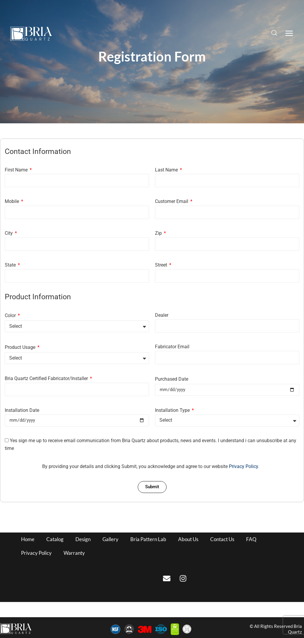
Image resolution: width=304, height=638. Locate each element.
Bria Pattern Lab (148, 539)
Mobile (12, 201)
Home (27, 539)
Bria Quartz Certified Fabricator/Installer (47, 378)
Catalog (55, 539)
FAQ (251, 539)
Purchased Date (171, 379)
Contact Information (38, 151)
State (11, 265)
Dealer (161, 315)
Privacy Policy (243, 466)
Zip (159, 233)
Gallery (110, 539)
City (9, 233)
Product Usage (21, 347)
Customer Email (172, 201)
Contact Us (222, 539)
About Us (188, 539)
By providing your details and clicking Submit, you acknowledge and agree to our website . (150, 466)
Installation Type (173, 410)
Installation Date (22, 410)
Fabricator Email (172, 346)
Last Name (167, 170)
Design (83, 539)
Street (161, 265)
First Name (17, 170)
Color (11, 315)
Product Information (38, 297)
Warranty (74, 553)
